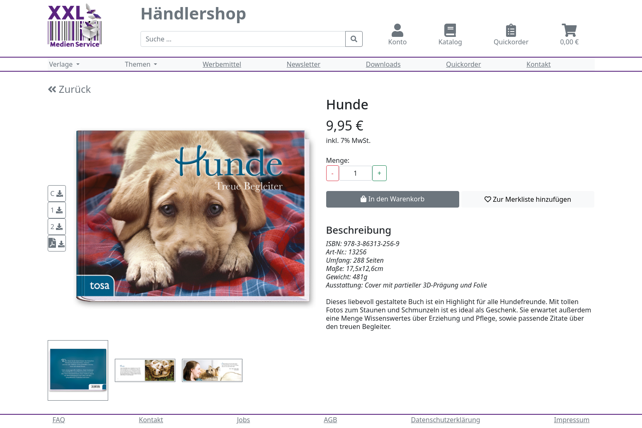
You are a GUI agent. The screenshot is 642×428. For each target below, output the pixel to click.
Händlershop (194, 13)
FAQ (59, 419)
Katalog (450, 35)
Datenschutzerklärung (445, 419)
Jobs (243, 419)
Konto (398, 35)
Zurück (69, 89)
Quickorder (511, 35)
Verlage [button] (62, 64)
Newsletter (303, 64)
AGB (330, 419)
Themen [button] (138, 64)
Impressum (572, 419)
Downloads (383, 64)
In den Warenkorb (392, 198)
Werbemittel (222, 64)
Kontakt (538, 64)
